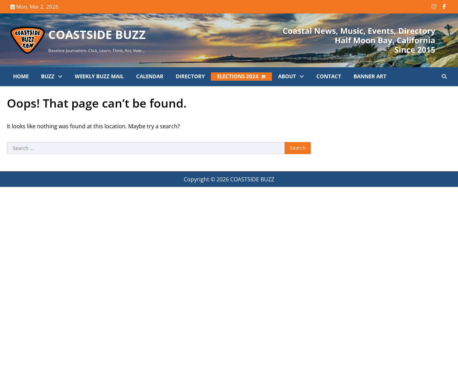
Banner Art (370, 76)
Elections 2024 (237, 76)
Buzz (47, 76)
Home (21, 76)
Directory (190, 76)
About (287, 76)
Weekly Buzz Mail (99, 76)
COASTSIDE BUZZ (97, 34)
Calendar (149, 76)
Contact (328, 76)
